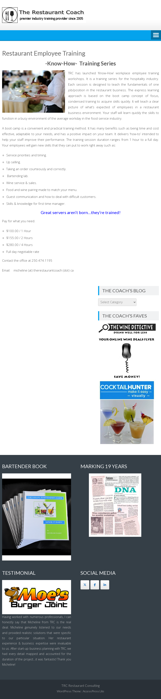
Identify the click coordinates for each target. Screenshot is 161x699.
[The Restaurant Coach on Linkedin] (104, 584)
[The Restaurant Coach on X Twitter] (84, 584)
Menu (156, 35)
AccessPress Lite (93, 691)
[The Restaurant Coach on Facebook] (94, 584)
